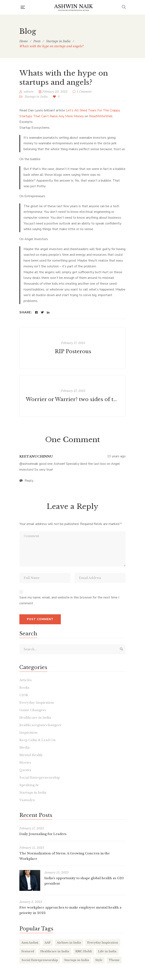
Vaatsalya (27, 800)
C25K (23, 695)
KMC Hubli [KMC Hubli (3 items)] (83, 951)
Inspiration (28, 732)
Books (24, 687)
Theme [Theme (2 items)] (114, 960)
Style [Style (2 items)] (98, 960)
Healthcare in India (35, 717)
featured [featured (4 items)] (27, 951)
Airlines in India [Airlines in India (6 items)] (69, 942)
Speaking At (29, 785)
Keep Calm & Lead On (37, 740)
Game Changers (32, 710)
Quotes (25, 770)
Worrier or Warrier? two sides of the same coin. (73, 399)
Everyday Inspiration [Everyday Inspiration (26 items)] (102, 942)
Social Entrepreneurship (39, 777)
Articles (25, 680)
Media (24, 747)
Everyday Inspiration (36, 702)
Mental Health (30, 755)
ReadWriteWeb (100, 116)
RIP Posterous (73, 351)
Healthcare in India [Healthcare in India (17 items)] (54, 951)
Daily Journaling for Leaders (42, 834)
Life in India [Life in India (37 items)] (107, 951)
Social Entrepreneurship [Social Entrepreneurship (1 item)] (39, 960)
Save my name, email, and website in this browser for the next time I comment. (69, 600)
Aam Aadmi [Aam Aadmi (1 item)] (29, 942)
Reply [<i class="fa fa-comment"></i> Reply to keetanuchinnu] (26, 480)
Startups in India (36, 96)
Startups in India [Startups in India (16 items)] (76, 960)
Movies (25, 762)
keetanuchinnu (36, 456)
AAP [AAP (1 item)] (48, 942)
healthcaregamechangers (40, 725)
